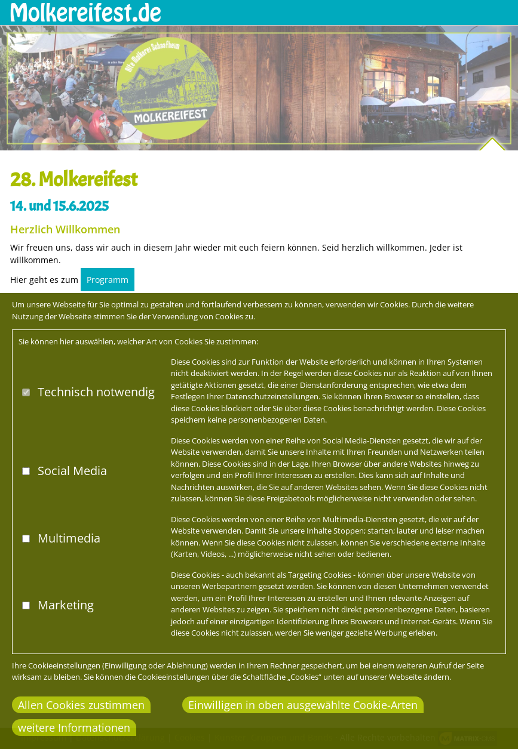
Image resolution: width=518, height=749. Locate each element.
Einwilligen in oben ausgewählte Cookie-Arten (303, 705)
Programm (107, 279)
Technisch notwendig (96, 392)
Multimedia (69, 538)
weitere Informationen (74, 727)
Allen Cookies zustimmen (81, 705)
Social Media (72, 471)
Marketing (66, 605)
